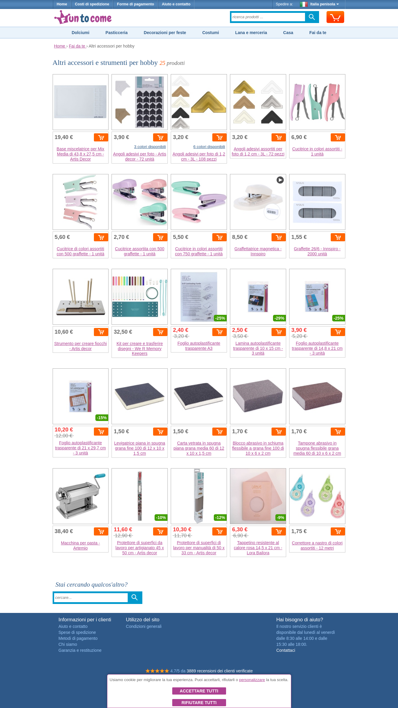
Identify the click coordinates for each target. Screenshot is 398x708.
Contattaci (285, 650)
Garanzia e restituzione (80, 650)
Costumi (210, 32)
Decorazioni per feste (165, 32)
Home (62, 4)
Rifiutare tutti (199, 702)
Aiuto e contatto (176, 4)
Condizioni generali (143, 626)
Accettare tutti (199, 691)
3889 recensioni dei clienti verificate (220, 671)
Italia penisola (319, 4)
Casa (288, 32)
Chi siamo (68, 644)
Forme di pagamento (135, 4)
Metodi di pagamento (78, 638)
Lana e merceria (251, 32)
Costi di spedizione (92, 4)
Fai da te (317, 32)
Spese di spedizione (77, 632)
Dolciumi (80, 32)
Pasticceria (117, 32)
